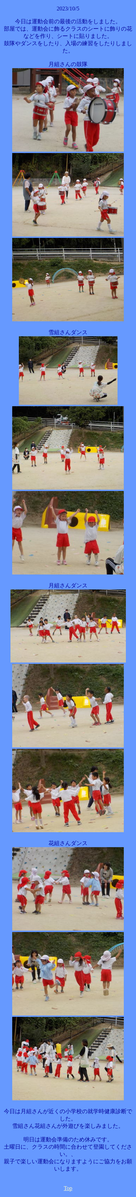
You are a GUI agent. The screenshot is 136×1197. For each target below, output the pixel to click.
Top (68, 1188)
